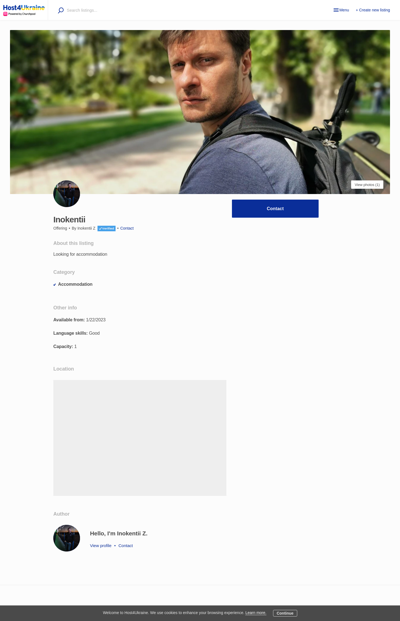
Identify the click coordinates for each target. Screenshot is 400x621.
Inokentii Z (87, 228)
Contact (275, 208)
